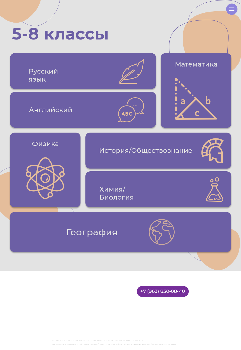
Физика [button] (45, 144)
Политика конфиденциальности (109, 317)
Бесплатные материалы (80, 308)
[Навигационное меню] (231, 9)
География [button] (92, 232)
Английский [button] (50, 110)
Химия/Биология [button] (117, 193)
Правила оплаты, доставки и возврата (156, 317)
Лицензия (58, 317)
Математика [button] (196, 64)
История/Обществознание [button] (145, 150)
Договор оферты (77, 317)
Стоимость (64, 294)
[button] (83, 71)
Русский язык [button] (43, 75)
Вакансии (63, 301)
